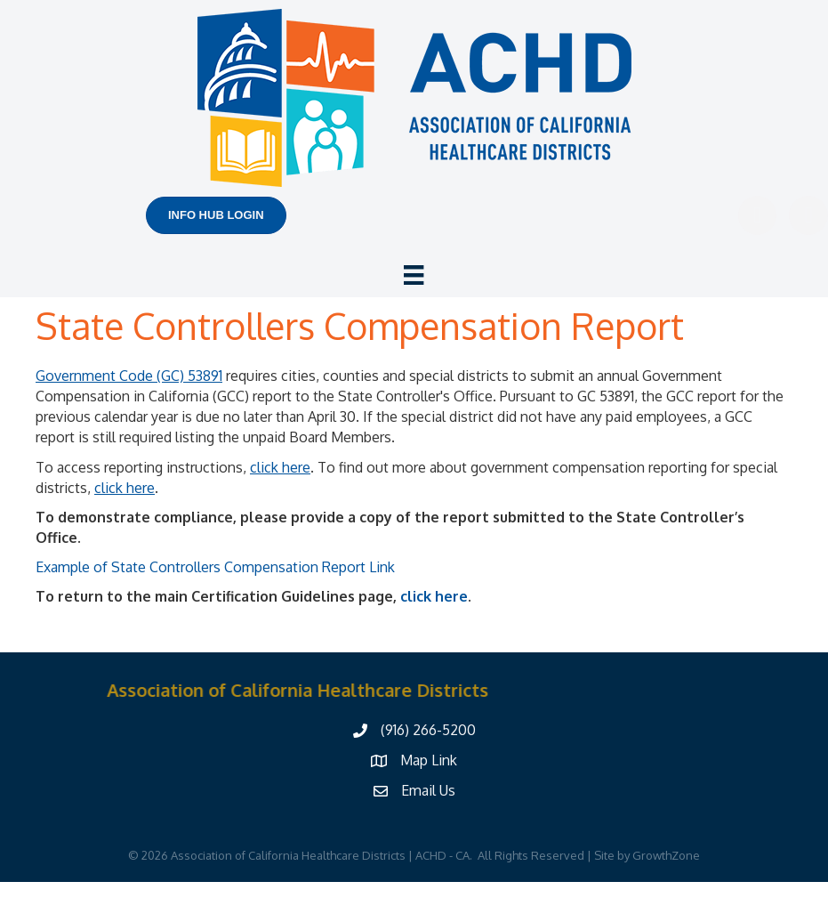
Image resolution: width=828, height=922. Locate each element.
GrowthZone (666, 855)
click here (434, 596)
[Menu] (413, 275)
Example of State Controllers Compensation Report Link (215, 567)
